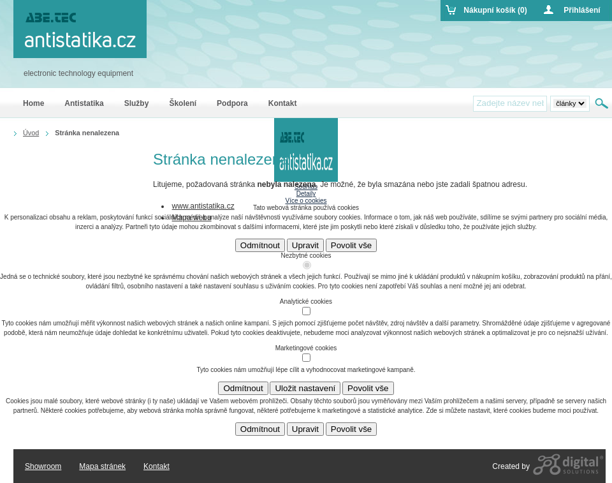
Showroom (43, 466)
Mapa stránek (102, 466)
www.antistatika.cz (203, 206)
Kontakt (156, 466)
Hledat (603, 103)
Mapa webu (192, 217)
